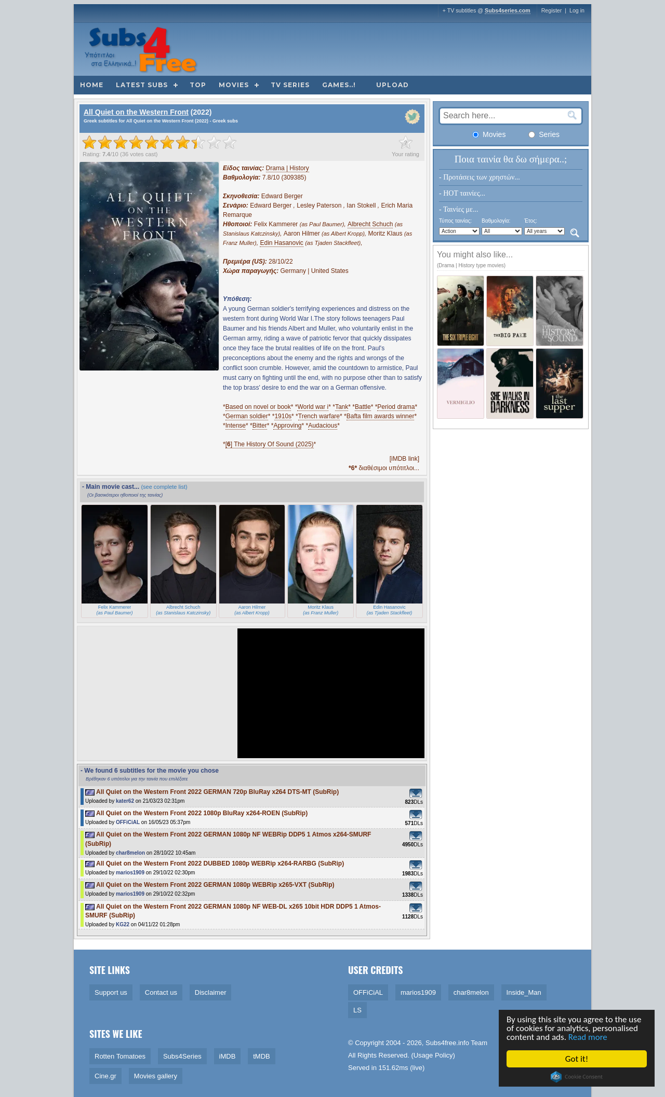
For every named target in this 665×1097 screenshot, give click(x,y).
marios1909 (130, 872)
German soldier (246, 416)
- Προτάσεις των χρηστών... (479, 177)
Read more (588, 1037)
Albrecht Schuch (370, 224)
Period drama (396, 406)
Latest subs (142, 85)
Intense (235, 425)
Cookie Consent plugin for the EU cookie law (578, 1076)
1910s (282, 416)
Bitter (259, 425)
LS (357, 1010)
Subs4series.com (507, 10)
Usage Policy (433, 1055)
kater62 (125, 801)
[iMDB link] (404, 458)
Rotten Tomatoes (120, 1056)
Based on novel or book (258, 406)
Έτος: (530, 221)
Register (551, 10)
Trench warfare (319, 416)
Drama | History (287, 168)
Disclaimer (211, 992)
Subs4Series (182, 1056)
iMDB (227, 1056)
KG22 (122, 924)
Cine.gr (105, 1076)
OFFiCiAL (128, 822)
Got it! (577, 1058)
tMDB (261, 1056)
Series (544, 134)
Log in (576, 10)
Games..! (339, 85)
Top (198, 85)
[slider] (159, 142)
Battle (363, 406)
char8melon (130, 853)
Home (91, 85)
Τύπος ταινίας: (455, 221)
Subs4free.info (447, 1043)
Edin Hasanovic (281, 242)
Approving (287, 425)
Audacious (322, 425)
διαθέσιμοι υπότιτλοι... (384, 468)
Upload (392, 85)
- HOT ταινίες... (462, 193)
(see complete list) (164, 487)
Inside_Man (524, 992)
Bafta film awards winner (381, 416)
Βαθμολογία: (496, 221)
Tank (341, 406)
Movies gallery (155, 1076)
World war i (312, 406)
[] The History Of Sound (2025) (269, 444)
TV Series (290, 85)
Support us (111, 992)
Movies (234, 85)
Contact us (161, 992)
